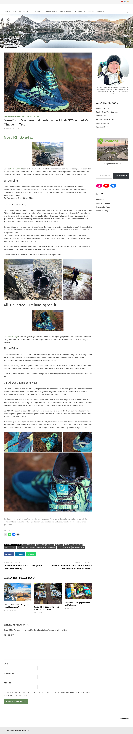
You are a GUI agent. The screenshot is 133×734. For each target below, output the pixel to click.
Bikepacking (51, 12)
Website (7, 683)
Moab (66, 545)
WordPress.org (102, 211)
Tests (91, 12)
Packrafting (65, 12)
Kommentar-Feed (103, 207)
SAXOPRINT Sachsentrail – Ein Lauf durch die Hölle (46, 608)
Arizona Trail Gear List (105, 119)
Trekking (52, 547)
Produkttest (10, 547)
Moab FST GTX (76, 545)
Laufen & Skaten (21, 12)
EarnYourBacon (23, 730)
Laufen (18, 116)
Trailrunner (23, 547)
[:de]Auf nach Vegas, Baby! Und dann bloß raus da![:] (16, 605)
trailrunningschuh (38, 547)
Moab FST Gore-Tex (18, 137)
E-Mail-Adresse (11, 673)
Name (6, 664)
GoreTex (49, 545)
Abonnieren (121, 176)
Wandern (37, 12)
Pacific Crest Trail (103, 108)
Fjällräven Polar (102, 127)
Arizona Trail (101, 116)
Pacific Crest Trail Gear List (107, 112)
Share (9, 554)
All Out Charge (28, 545)
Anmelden (100, 200)
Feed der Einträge (103, 203)
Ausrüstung (79, 12)
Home (8, 12)
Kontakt (100, 12)
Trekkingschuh (64, 547)
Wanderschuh (78, 547)
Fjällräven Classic (103, 123)
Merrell (58, 545)
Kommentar (9, 635)
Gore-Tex (40, 545)
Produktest (27, 116)
